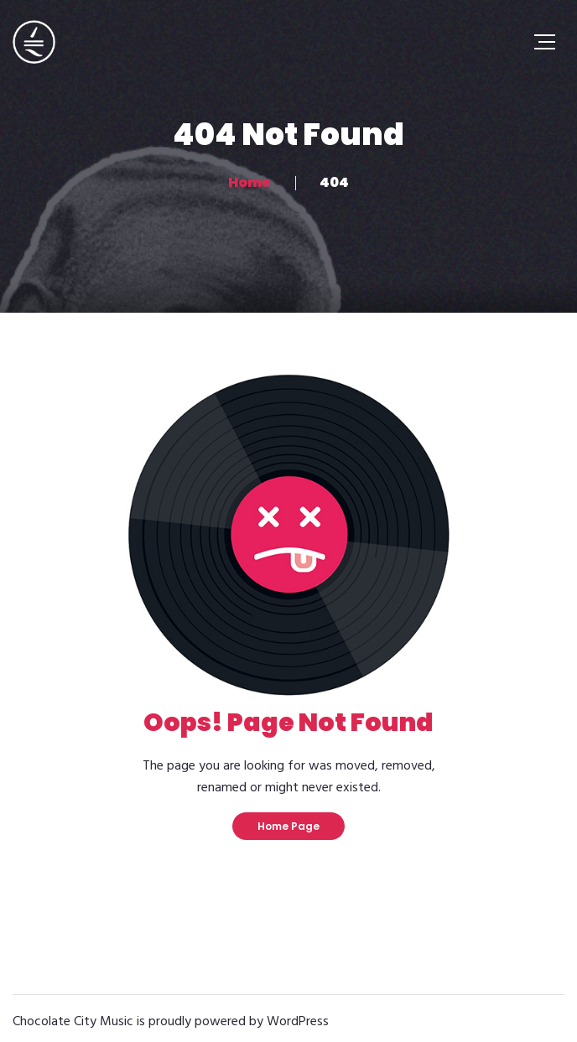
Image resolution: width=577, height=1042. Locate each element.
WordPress (298, 1022)
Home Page (288, 826)
